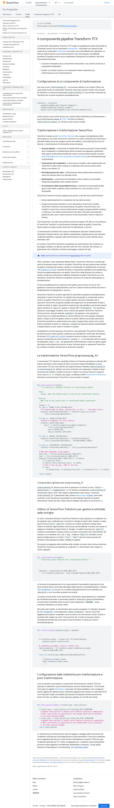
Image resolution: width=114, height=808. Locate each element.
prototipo (86, 495)
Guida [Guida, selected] (27, 14)
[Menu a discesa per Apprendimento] (50, 2)
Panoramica (7, 14)
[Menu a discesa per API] (59, 2)
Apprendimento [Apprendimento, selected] (41, 3)
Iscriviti (104, 806)
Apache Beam (75, 256)
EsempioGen (73, 49)
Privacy (42, 806)
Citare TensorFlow (79, 796)
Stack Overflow (78, 789)
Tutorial (18, 14)
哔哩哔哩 (36, 793)
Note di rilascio (78, 786)
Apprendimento (53, 33)
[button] (13, 141)
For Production (10, 9)
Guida (75, 33)
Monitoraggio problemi (81, 782)
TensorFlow (41, 33)
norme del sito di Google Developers (52, 762)
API (56, 3)
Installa (28, 3)
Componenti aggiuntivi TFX (44, 14)
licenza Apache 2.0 (91, 760)
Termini (35, 806)
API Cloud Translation (69, 26)
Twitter (35, 789)
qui (101, 501)
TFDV (64, 119)
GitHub (107, 3)
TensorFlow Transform (66, 136)
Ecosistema (68, 3)
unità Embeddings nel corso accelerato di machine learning (64, 156)
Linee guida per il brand (81, 793)
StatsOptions (60, 689)
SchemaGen (61, 51)
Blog (34, 782)
